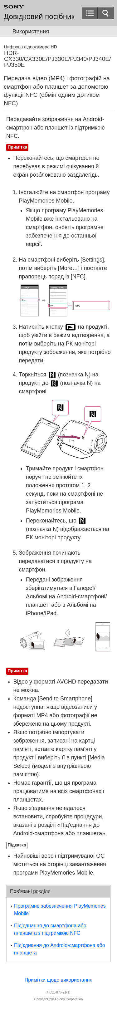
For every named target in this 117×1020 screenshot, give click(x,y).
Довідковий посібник (39, 16)
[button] (105, 13)
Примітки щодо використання (59, 980)
